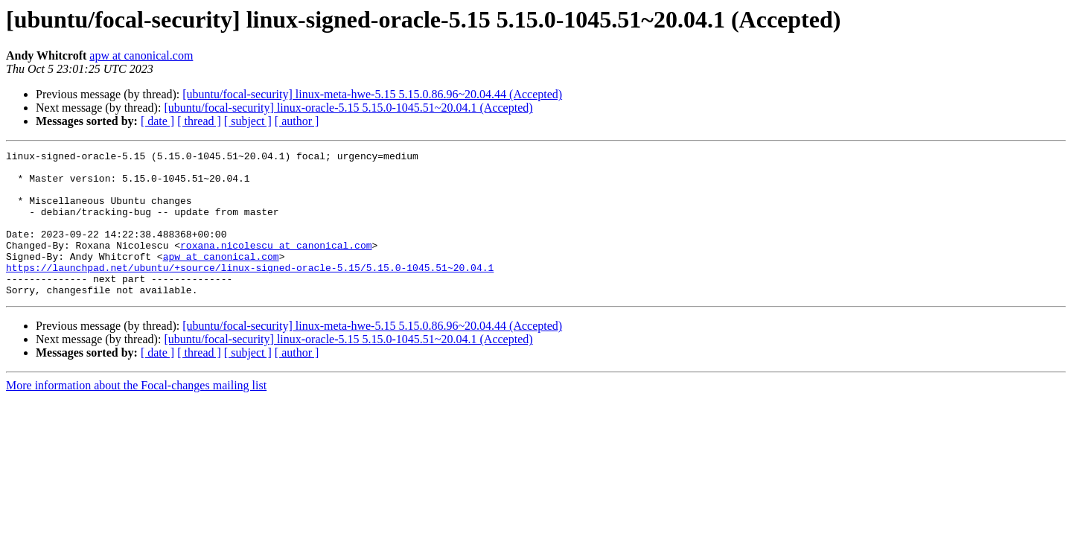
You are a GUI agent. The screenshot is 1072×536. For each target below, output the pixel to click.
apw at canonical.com (141, 55)
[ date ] (157, 121)
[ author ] (297, 121)
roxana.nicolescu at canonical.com (275, 265)
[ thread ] (199, 121)
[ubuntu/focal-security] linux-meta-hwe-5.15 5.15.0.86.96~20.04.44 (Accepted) (372, 94)
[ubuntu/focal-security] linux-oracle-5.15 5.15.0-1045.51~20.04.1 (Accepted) (348, 107)
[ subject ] (248, 121)
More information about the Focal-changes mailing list (136, 414)
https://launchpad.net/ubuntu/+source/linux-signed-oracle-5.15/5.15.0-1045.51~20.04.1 (250, 292)
